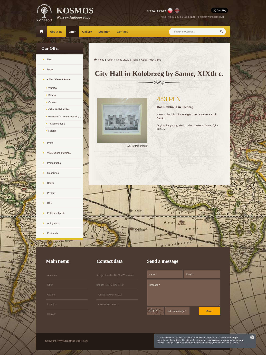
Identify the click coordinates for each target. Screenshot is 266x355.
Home (101, 59)
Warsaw (52, 88)
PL (170, 10)
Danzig (52, 95)
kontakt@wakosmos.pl (110, 294)
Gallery (87, 31)
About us (56, 31)
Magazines (53, 173)
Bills (49, 203)
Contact (122, 31)
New (49, 59)
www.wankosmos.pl (108, 304)
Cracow (52, 102)
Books (50, 183)
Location (104, 31)
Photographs (54, 163)
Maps (50, 69)
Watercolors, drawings (59, 153)
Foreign (52, 130)
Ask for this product (137, 146)
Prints (50, 143)
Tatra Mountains (56, 123)
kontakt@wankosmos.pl (210, 16)
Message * (183, 292)
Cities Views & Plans (58, 79)
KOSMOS (74, 13)
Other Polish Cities (59, 109)
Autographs (53, 223)
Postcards (52, 233)
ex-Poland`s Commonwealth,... (64, 116)
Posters (51, 193)
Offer (72, 31)
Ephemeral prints (56, 213)
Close (252, 337)
